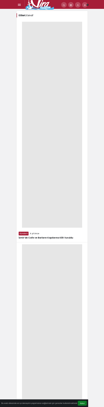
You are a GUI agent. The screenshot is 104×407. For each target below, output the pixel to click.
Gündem (23, 233)
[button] (71, 5)
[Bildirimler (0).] (85, 5)
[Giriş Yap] (78, 5)
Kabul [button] (82, 403)
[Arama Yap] (64, 5)
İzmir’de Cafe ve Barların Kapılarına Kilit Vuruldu (46, 237)
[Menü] (19, 5)
